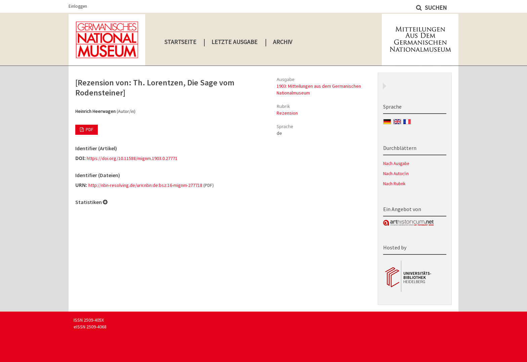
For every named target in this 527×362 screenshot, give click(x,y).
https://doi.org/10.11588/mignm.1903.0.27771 (132, 158)
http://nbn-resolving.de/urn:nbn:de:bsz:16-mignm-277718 (145, 185)
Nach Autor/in (396, 173)
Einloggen (78, 6)
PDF (89, 129)
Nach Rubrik (394, 184)
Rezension (287, 113)
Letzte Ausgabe (234, 42)
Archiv (282, 42)
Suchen (435, 7)
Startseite (180, 42)
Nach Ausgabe (396, 163)
